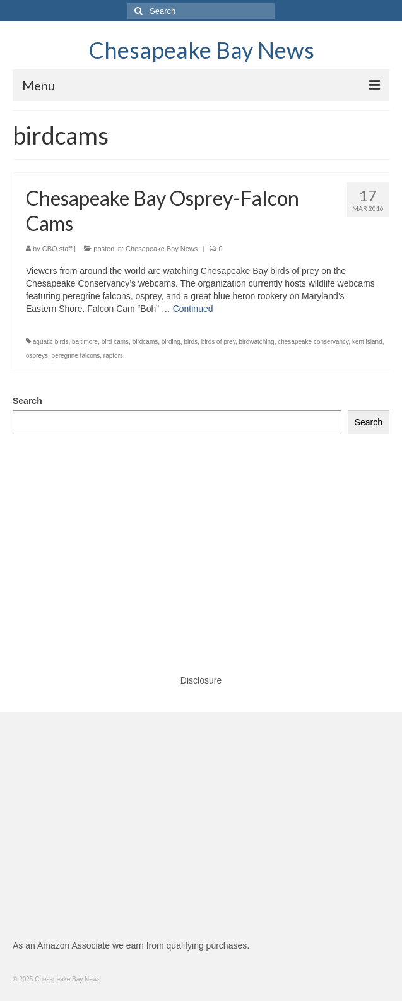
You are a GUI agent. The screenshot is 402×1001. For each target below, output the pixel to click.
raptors (113, 355)
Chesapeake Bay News (201, 50)
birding (171, 341)
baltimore (85, 341)
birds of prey (218, 341)
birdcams (145, 341)
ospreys (37, 355)
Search (27, 401)
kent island (367, 341)
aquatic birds (51, 341)
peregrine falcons (76, 355)
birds (191, 341)
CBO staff (57, 248)
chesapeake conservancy (313, 341)
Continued (193, 309)
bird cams (115, 341)
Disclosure (201, 680)
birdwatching (257, 341)
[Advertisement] (201, 541)
